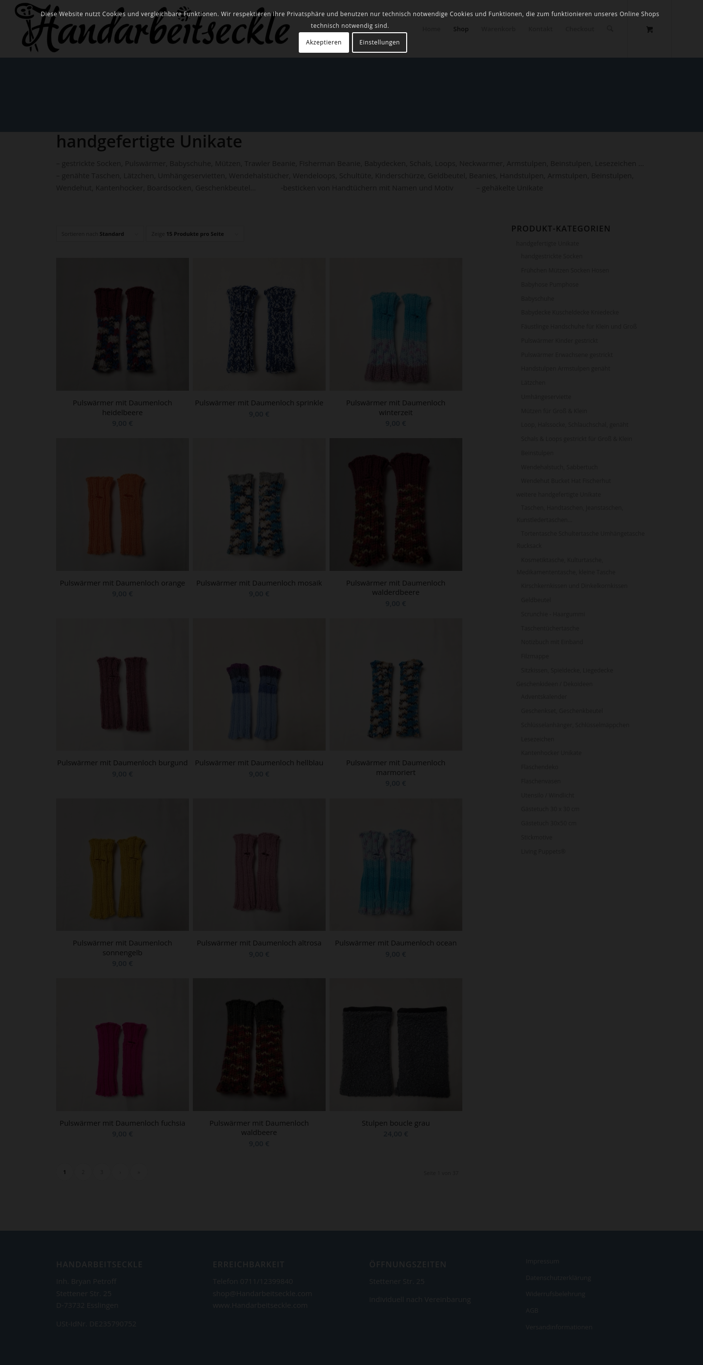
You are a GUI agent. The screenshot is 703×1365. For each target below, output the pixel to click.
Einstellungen (379, 42)
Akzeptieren (324, 42)
